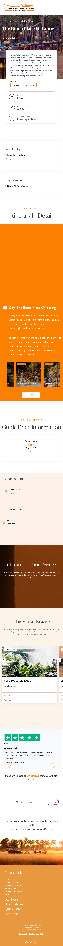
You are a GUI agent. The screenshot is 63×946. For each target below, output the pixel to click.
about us (7, 880)
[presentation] (3, 660)
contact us (8, 894)
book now (31, 395)
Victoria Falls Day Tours (21, 21)
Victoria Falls (10, 650)
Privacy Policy (40, 934)
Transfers (32, 934)
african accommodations (13, 891)
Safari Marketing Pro (35, 930)
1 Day (7, 695)
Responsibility (23, 934)
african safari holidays (12, 885)
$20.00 (7, 700)
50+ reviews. (33, 776)
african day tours (10, 888)
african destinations (11, 882)
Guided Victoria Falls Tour (17, 681)
